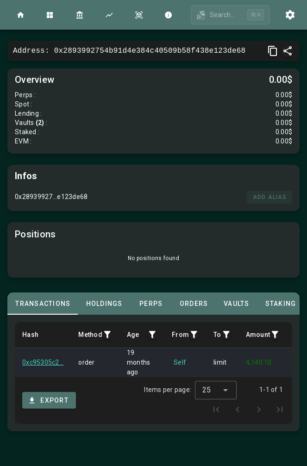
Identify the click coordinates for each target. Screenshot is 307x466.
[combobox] (216, 385)
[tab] (42, 303)
